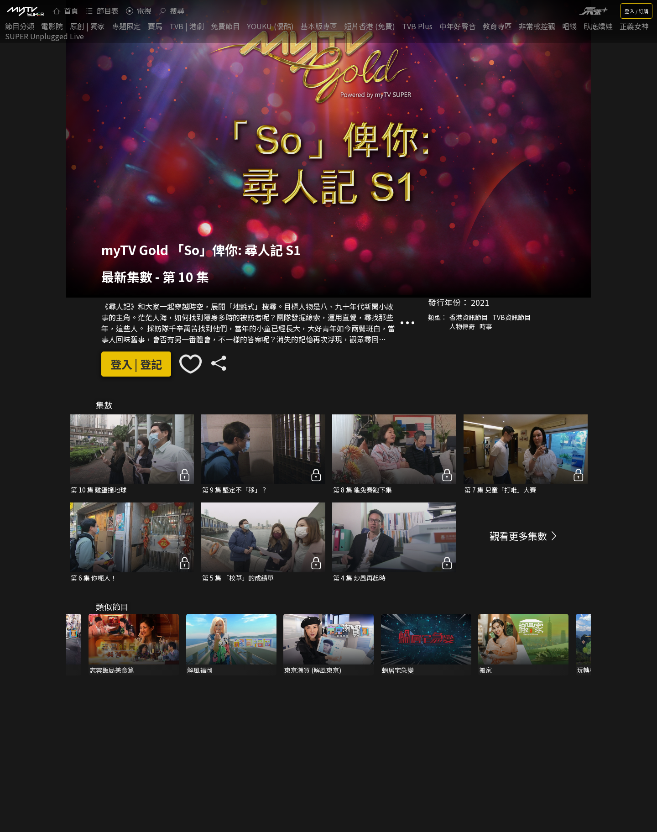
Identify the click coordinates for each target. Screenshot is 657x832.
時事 (486, 326)
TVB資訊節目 (511, 317)
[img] (25, 11)
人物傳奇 (462, 326)
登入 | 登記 (136, 364)
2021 (480, 302)
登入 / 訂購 (636, 11)
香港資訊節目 (468, 317)
